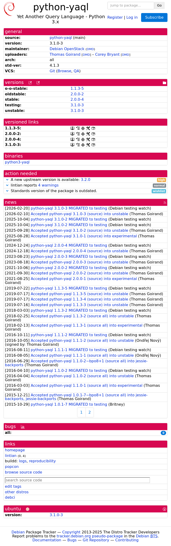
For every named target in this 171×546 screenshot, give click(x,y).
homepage (15, 450)
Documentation (46, 540)
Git (52, 71)
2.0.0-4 (77, 99)
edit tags (13, 486)
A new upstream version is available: (85, 180)
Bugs (72, 540)
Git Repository (96, 540)
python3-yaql (17, 162)
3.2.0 (85, 179)
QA (76, 71)
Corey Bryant (107, 54)
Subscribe (154, 17)
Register (115, 17)
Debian (18, 532)
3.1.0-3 (77, 105)
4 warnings (48, 185)
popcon (12, 466)
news (11, 202)
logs (23, 461)
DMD (90, 49)
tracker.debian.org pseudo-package (90, 536)
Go (159, 5)
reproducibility (42, 461)
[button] (7, 179)
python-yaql (61, 37)
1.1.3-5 (77, 88)
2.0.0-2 (77, 94)
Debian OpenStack (67, 49)
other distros (16, 492)
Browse (64, 71)
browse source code (23, 472)
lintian (11, 455)
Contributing (127, 540)
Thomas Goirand (65, 54)
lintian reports (85, 185)
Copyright (71, 532)
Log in (132, 17)
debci (10, 497)
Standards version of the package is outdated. (85, 191)
